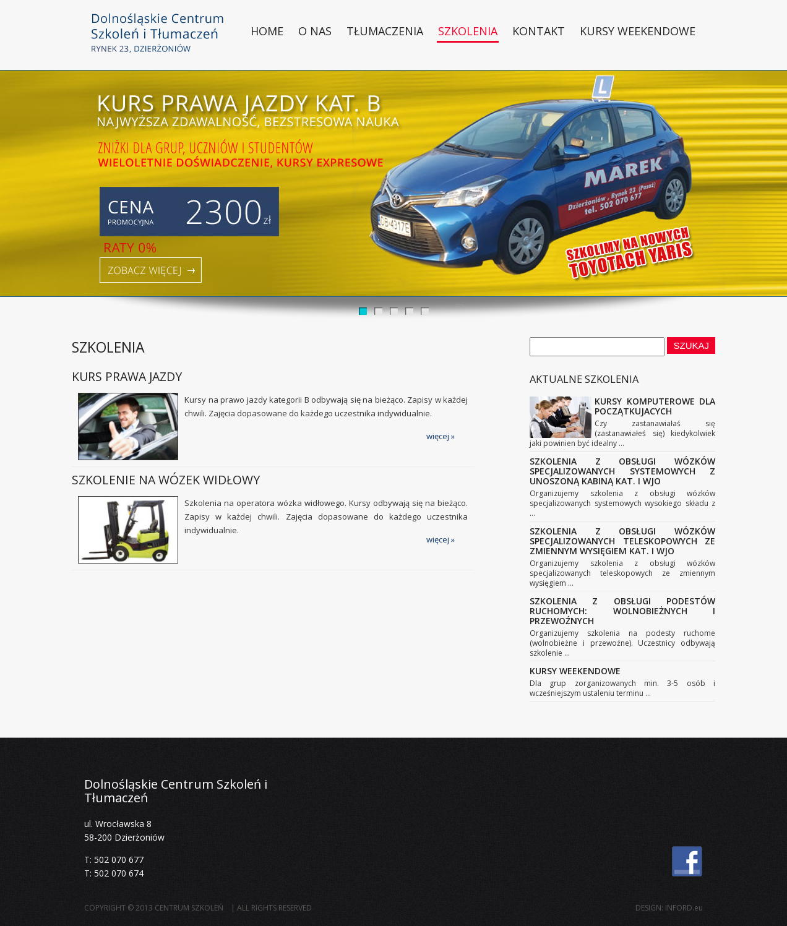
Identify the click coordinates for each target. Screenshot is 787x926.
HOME (267, 31)
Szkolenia (467, 31)
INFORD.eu (684, 907)
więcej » (440, 436)
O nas (315, 31)
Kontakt (538, 31)
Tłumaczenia (384, 31)
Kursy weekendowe (637, 31)
